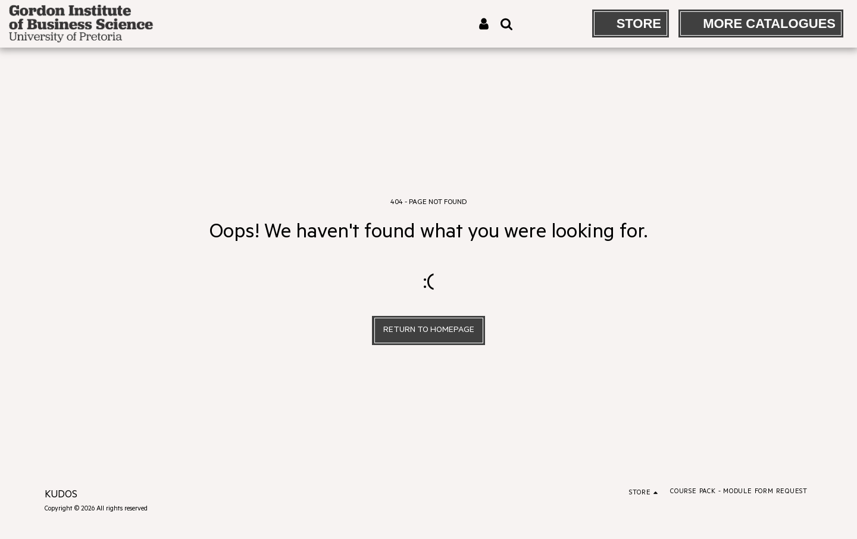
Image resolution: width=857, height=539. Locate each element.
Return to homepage (428, 330)
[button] (506, 23)
